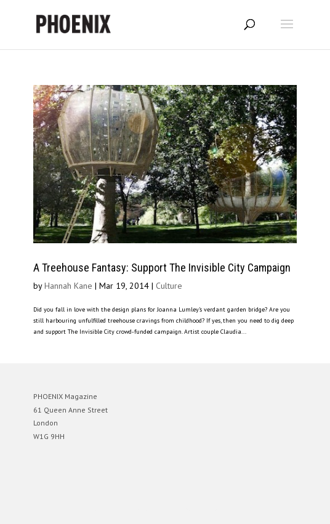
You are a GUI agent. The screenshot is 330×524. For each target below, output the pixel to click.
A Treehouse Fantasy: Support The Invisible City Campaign (162, 267)
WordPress (224, 509)
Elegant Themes (147, 509)
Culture (169, 285)
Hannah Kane (68, 285)
